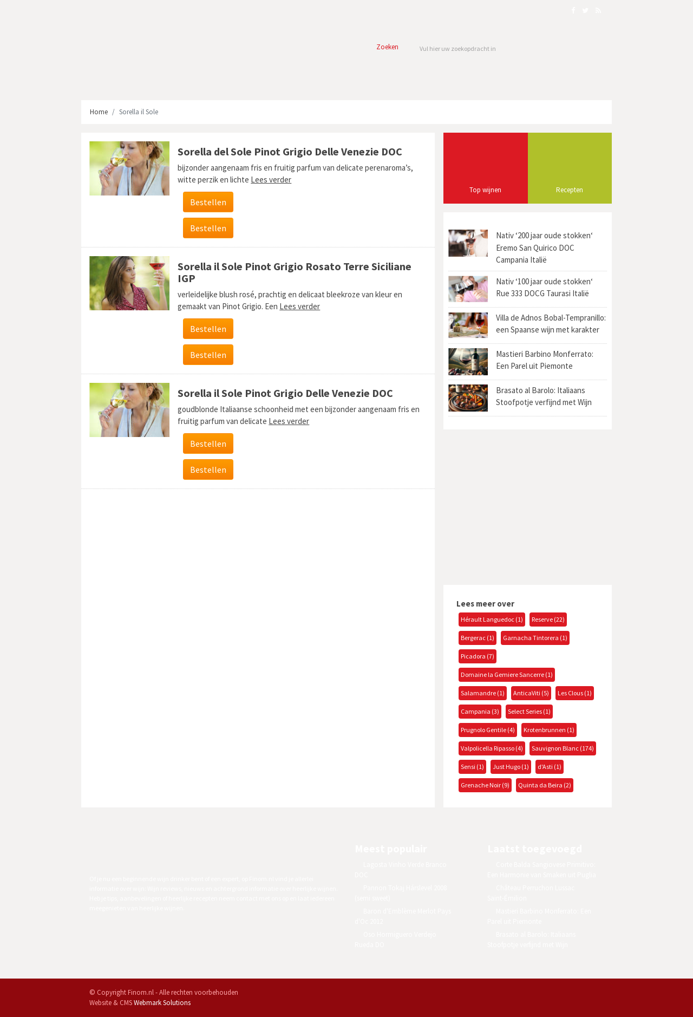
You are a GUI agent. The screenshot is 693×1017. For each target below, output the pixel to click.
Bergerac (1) (477, 638)
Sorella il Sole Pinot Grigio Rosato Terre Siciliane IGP (294, 272)
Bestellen (208, 202)
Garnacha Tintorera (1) (535, 638)
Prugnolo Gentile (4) (488, 730)
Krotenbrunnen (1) (549, 730)
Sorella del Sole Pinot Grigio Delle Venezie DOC (290, 151)
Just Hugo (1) (511, 766)
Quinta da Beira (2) (544, 785)
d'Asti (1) (549, 766)
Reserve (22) (548, 619)
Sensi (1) (472, 766)
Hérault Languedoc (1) (492, 619)
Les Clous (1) (575, 693)
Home (99, 111)
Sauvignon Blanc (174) (563, 748)
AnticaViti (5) (531, 693)
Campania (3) (480, 711)
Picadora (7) (477, 656)
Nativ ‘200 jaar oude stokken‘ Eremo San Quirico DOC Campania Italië (544, 247)
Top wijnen (485, 189)
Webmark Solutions (162, 1002)
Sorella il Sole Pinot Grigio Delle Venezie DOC (285, 393)
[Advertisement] (524, 505)
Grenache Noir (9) (485, 785)
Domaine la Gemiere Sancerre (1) (507, 674)
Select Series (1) (529, 711)
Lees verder (271, 179)
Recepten (569, 189)
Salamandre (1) (483, 693)
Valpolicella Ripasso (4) (492, 748)
